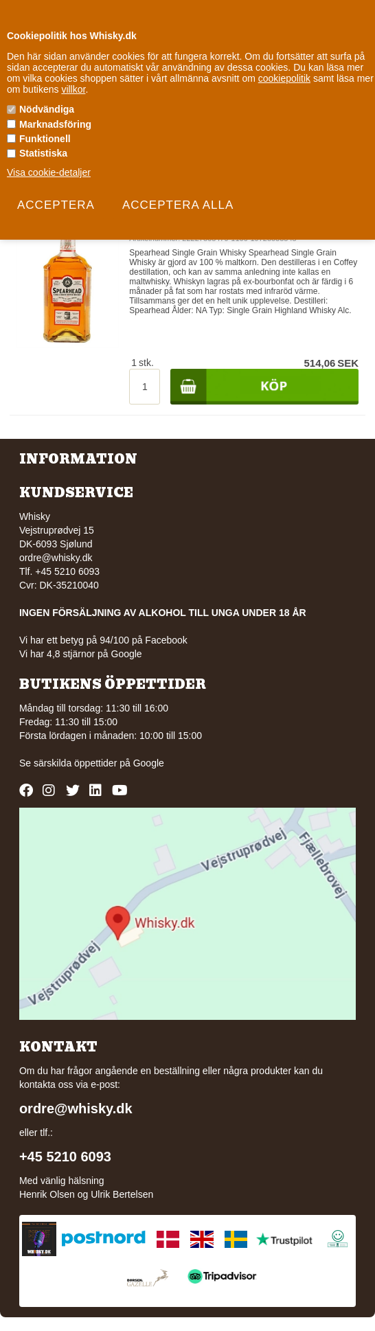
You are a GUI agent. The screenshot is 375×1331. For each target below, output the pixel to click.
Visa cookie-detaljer (49, 172)
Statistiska (43, 153)
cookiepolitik (284, 78)
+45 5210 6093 (65, 1156)
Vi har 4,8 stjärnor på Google (80, 653)
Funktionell (45, 138)
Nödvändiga (46, 109)
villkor (73, 89)
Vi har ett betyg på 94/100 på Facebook (103, 640)
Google (148, 763)
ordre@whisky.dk (56, 557)
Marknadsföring (55, 124)
